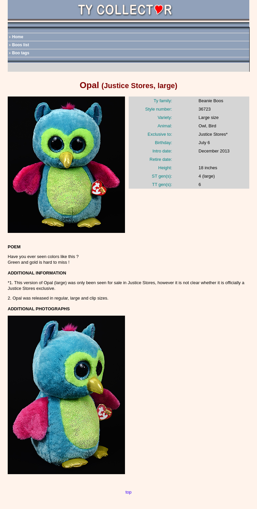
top (128, 492)
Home (17, 37)
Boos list (20, 45)
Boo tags (20, 53)
